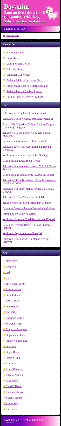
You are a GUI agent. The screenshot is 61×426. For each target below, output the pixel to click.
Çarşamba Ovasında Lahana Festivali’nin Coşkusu (29, 208)
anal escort (11, 409)
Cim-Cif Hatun (13, 386)
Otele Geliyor (13, 295)
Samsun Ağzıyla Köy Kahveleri (19, 213)
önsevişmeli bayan (15, 283)
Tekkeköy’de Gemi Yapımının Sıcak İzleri (25, 197)
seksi (8, 278)
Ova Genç (11, 346)
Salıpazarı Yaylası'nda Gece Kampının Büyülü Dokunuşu (27, 148)
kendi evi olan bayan (16, 340)
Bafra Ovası (13, 58)
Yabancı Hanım (14, 397)
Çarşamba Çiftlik (15, 318)
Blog (16, 28)
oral (8, 272)
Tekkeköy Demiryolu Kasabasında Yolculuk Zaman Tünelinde (29, 168)
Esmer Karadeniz (15, 369)
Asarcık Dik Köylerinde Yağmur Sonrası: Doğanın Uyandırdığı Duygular (29, 126)
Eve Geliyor (12, 300)
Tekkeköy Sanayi (15, 69)
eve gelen (11, 266)
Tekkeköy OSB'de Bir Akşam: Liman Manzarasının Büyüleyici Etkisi (29, 182)
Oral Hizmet (12, 306)
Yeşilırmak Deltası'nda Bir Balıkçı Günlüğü (25, 155)
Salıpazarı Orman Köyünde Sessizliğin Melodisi (28, 118)
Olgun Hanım (13, 352)
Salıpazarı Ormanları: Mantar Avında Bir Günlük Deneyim (28, 190)
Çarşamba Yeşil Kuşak (18, 63)
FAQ (22, 28)
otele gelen (11, 261)
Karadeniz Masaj (15, 392)
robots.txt (30, 420)
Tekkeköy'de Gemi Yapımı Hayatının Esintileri (27, 202)
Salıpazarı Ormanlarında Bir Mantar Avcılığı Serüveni (26, 240)
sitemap (39, 420)
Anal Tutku (12, 380)
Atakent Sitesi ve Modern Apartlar (24, 91)
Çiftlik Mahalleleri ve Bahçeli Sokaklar (27, 85)
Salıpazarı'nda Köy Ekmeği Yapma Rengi (24, 113)
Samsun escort (13, 289)
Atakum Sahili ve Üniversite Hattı (24, 80)
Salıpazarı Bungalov (16, 329)
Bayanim (16, 6)
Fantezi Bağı (12, 403)
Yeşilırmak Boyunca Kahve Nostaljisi (22, 233)
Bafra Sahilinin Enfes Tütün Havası (21, 160)
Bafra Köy (11, 312)
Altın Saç (11, 363)
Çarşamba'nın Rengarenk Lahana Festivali (25, 141)
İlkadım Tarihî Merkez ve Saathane (25, 96)
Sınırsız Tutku (13, 357)
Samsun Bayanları (16, 52)
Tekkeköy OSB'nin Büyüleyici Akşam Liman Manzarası (26, 134)
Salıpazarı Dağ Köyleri (19, 74)
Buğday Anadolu (14, 375)
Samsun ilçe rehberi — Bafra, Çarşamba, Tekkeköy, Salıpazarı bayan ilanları (28, 16)
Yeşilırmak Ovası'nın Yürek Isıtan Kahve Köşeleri (29, 219)
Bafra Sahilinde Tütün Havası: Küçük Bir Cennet (28, 174)
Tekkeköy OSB (14, 323)
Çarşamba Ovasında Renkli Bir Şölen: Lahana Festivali (27, 226)
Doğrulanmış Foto (15, 335)
